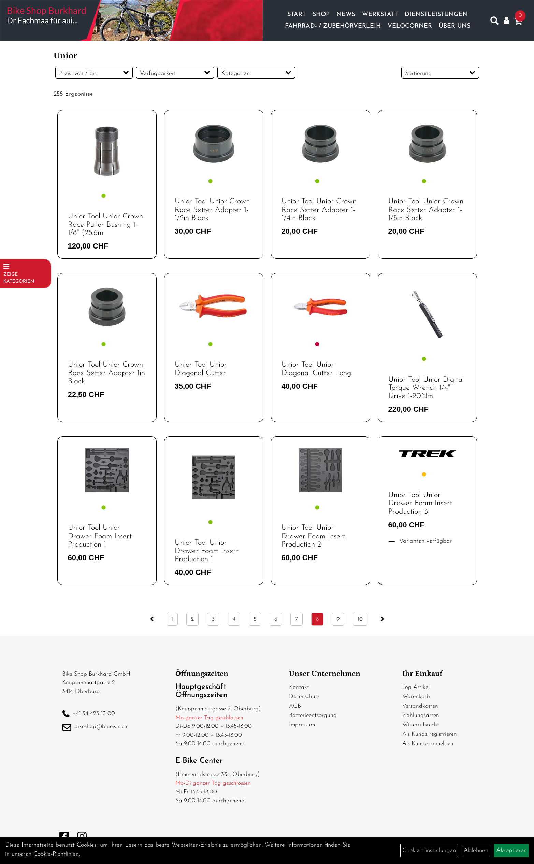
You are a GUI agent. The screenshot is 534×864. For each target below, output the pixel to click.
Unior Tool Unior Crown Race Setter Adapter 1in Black (106, 373)
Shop (321, 14)
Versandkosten (420, 706)
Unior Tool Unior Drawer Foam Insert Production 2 (313, 536)
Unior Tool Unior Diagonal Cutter (201, 369)
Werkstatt (380, 14)
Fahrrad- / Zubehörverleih (333, 26)
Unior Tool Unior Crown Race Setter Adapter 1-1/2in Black (212, 210)
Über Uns (454, 26)
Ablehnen (476, 850)
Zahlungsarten (420, 715)
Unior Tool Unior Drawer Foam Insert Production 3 (420, 503)
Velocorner (410, 26)
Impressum (302, 725)
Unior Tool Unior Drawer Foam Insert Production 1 (100, 536)
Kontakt (299, 687)
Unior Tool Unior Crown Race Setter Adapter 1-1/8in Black (425, 210)
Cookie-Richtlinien (56, 854)
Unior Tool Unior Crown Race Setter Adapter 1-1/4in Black (319, 210)
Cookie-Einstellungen (429, 850)
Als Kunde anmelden (427, 744)
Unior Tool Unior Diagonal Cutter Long (316, 369)
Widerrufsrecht (420, 725)
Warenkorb (416, 696)
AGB (295, 706)
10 (360, 619)
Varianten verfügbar (424, 541)
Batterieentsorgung (313, 715)
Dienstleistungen (436, 14)
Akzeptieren (511, 850)
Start (296, 14)
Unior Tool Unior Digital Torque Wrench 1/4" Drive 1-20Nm (426, 388)
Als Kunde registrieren (429, 734)
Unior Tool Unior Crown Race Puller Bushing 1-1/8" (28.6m (105, 225)
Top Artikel (416, 687)
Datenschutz (304, 696)
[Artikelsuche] (494, 22)
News (345, 14)
